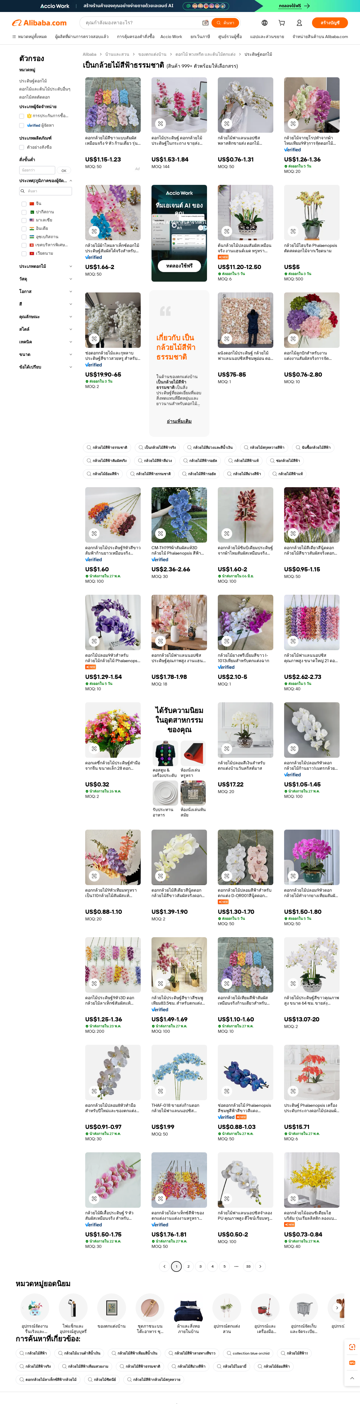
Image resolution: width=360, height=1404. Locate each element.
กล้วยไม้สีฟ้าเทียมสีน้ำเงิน (134, 1353)
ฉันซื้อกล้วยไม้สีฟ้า (313, 447)
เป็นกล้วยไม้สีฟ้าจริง (157, 447)
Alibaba (89, 54)
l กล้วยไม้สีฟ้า (33, 1353)
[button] (205, 22)
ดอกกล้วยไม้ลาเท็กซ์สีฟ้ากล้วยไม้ (48, 1379)
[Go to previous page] (164, 1266)
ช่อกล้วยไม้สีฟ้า (285, 460)
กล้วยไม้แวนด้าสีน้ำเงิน (79, 1353)
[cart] (282, 23)
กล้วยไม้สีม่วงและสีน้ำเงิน (209, 447)
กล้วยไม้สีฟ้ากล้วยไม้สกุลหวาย (153, 1379)
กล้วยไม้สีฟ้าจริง (35, 1366)
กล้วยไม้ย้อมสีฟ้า (103, 474)
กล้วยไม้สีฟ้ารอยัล (200, 460)
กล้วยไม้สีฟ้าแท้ (243, 460)
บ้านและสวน (117, 54)
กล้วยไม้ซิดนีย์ (102, 1379)
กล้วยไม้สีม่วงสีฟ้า (244, 474)
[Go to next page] (260, 1266)
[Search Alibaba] (141, 22)
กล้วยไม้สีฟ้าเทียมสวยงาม (85, 1366)
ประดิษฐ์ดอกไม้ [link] (258, 54)
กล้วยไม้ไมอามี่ (231, 1366)
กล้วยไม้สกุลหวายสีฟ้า (264, 447)
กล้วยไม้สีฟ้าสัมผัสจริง (107, 460)
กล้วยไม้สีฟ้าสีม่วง (155, 460)
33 (248, 1266)
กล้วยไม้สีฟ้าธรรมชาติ (107, 447)
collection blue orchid (248, 1353)
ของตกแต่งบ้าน (152, 54)
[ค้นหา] (225, 23)
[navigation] (46, 661)
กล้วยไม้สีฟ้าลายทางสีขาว (192, 1353)
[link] (352, 1347)
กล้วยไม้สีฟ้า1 (294, 1353)
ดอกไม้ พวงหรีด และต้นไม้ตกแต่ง (206, 54)
